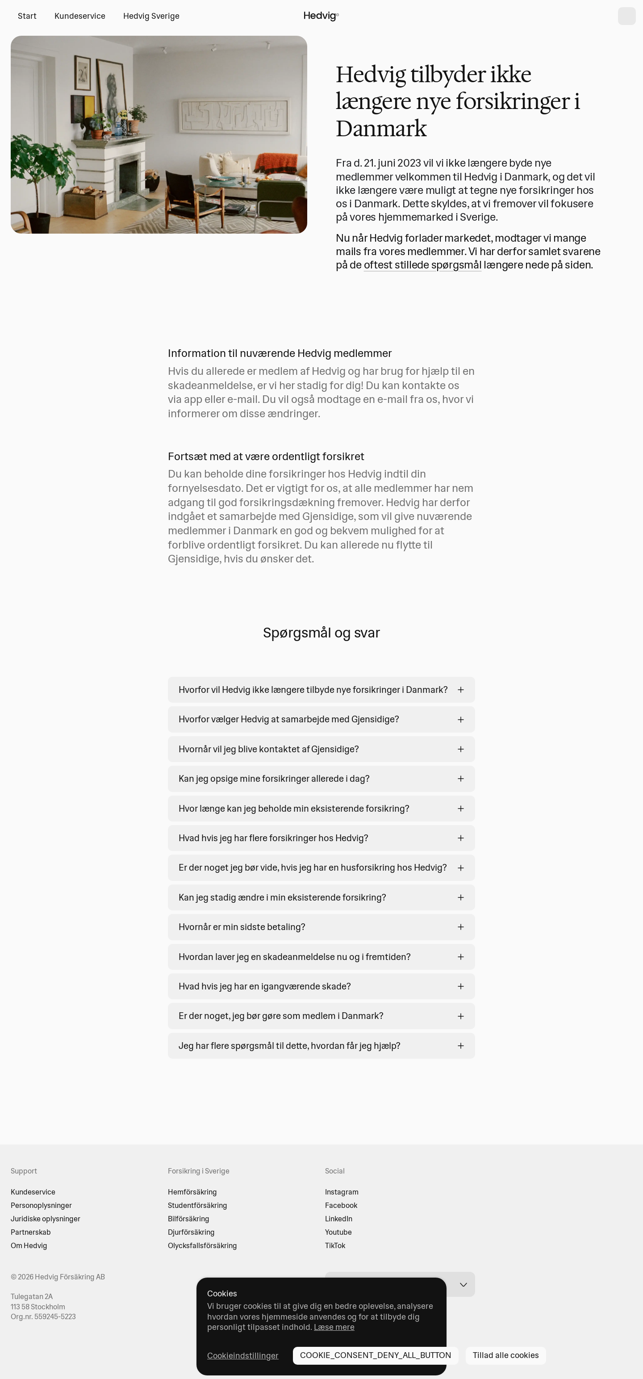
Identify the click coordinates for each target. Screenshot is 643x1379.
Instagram (342, 1191)
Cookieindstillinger (243, 1355)
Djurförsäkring (191, 1232)
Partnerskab (31, 1232)
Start (27, 16)
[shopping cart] (627, 16)
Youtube (338, 1232)
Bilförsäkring (188, 1218)
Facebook (341, 1205)
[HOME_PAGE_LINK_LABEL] (321, 16)
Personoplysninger (41, 1205)
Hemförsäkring (192, 1191)
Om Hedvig (29, 1245)
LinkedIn (338, 1218)
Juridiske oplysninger (45, 1218)
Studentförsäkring (197, 1205)
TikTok (335, 1245)
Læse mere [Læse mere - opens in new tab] (334, 1327)
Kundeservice (79, 16)
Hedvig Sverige (151, 16)
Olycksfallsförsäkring (202, 1245)
